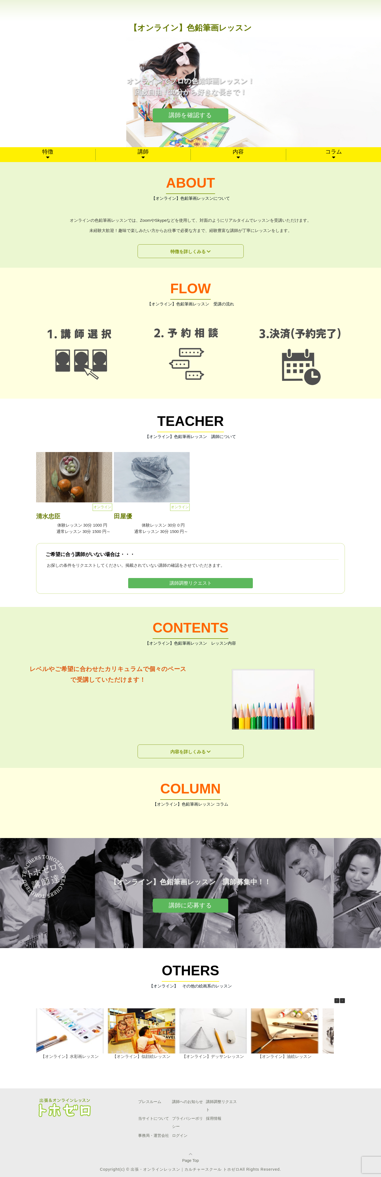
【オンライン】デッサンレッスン (213, 1056)
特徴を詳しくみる (188, 251)
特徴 (47, 152)
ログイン (179, 1135)
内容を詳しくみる (188, 751)
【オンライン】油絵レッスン (285, 1056)
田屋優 (123, 516)
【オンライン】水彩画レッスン (70, 1056)
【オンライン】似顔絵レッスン (141, 1056)
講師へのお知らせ (187, 1101)
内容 (238, 152)
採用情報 (213, 1118)
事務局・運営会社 (153, 1135)
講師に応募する (190, 905)
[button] (342, 1000)
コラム (333, 152)
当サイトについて (153, 1118)
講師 (143, 152)
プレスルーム (149, 1101)
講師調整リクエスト (190, 583)
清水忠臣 (48, 516)
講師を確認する (190, 115)
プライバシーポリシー (187, 1122)
